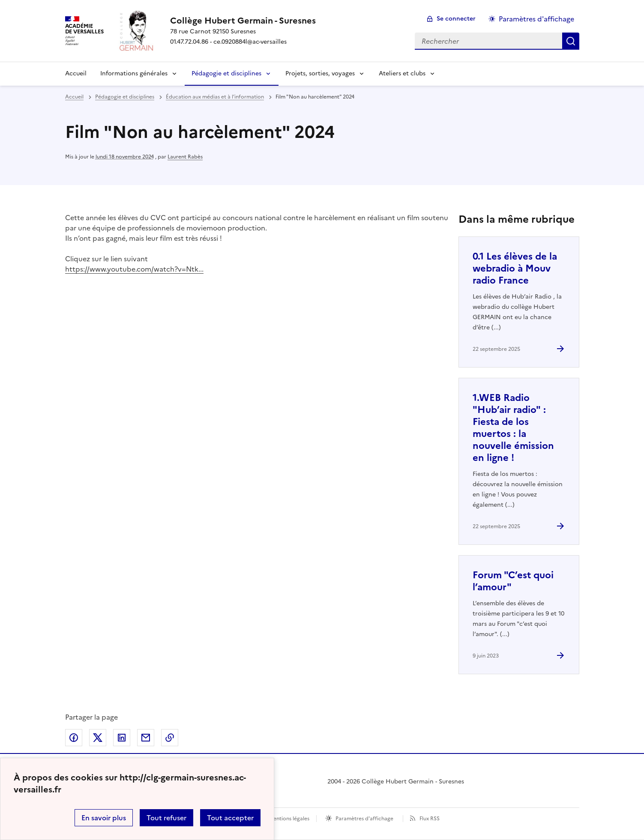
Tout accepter (230, 818)
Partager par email (145, 737)
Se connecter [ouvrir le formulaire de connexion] (456, 18)
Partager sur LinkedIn (121, 737)
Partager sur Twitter (97, 737)
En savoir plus (103, 818)
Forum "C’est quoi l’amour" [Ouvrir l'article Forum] (513, 581)
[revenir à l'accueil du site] (243, 21)
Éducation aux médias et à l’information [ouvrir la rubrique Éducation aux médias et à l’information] (215, 97)
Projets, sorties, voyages (320, 73)
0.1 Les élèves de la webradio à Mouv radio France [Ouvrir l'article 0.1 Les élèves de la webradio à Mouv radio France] (515, 268)
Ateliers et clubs (402, 73)
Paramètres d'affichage (364, 818)
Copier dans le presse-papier (169, 737)
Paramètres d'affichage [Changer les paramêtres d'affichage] (536, 19)
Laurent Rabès (185, 157)
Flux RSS (429, 818)
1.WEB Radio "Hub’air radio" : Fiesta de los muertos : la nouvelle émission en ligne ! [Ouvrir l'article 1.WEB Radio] (513, 428)
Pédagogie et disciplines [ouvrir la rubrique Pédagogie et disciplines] (124, 97)
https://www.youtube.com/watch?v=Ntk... (134, 269)
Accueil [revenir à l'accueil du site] (74, 97)
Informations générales (134, 73)
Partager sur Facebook (73, 737)
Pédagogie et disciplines (226, 73)
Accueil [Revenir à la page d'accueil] (76, 73)
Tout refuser (166, 818)
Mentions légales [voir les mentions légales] (289, 818)
